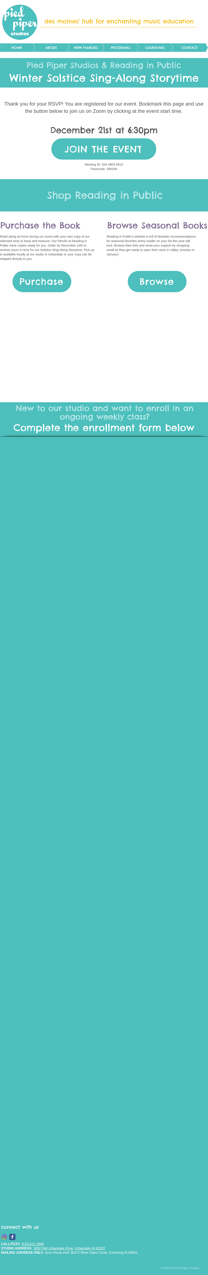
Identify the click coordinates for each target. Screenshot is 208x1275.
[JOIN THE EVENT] (103, 149)
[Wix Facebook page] (12, 1237)
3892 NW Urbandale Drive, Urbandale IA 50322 (69, 1248)
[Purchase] (42, 281)
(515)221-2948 (32, 1244)
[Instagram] (4, 1237)
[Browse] (157, 281)
